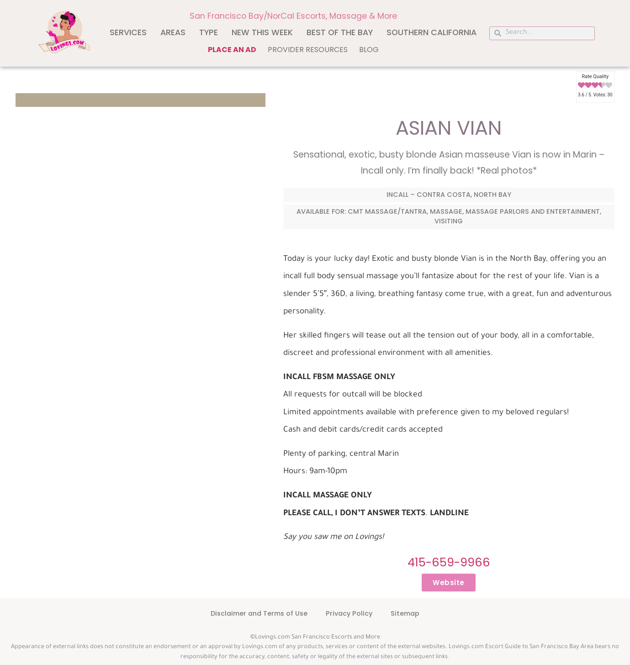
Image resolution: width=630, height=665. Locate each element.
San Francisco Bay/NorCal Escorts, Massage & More (293, 16)
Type (208, 32)
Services (128, 32)
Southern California (431, 32)
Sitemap (405, 613)
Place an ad (232, 49)
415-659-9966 (449, 562)
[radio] (581, 85)
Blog (369, 49)
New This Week (262, 32)
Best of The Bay (340, 32)
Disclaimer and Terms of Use (259, 613)
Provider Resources (308, 49)
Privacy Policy (349, 613)
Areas (172, 32)
